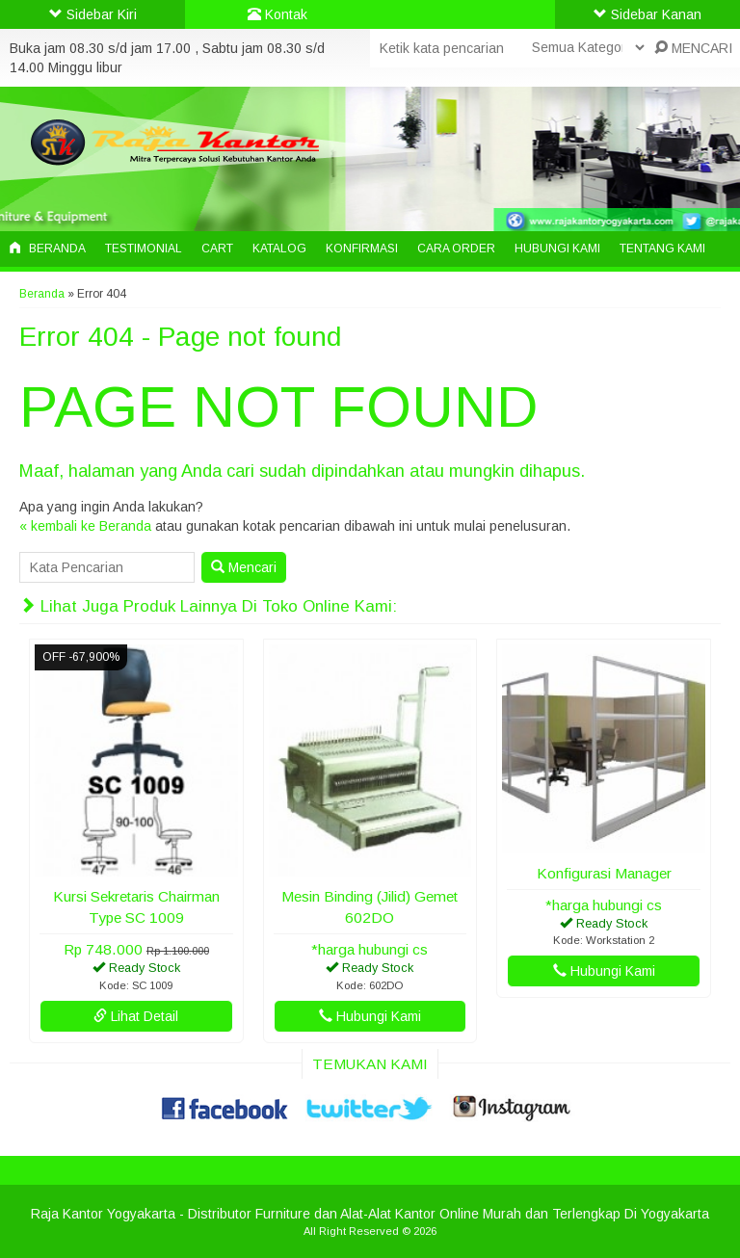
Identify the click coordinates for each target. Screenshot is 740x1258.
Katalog (279, 248)
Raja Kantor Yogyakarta (103, 1213)
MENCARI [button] (693, 48)
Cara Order (456, 248)
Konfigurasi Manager (604, 873)
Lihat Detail (135, 1016)
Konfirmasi (362, 248)
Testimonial (143, 248)
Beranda (48, 248)
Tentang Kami (662, 248)
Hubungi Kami (557, 248)
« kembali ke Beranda (85, 526)
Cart (217, 248)
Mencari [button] (244, 567)
